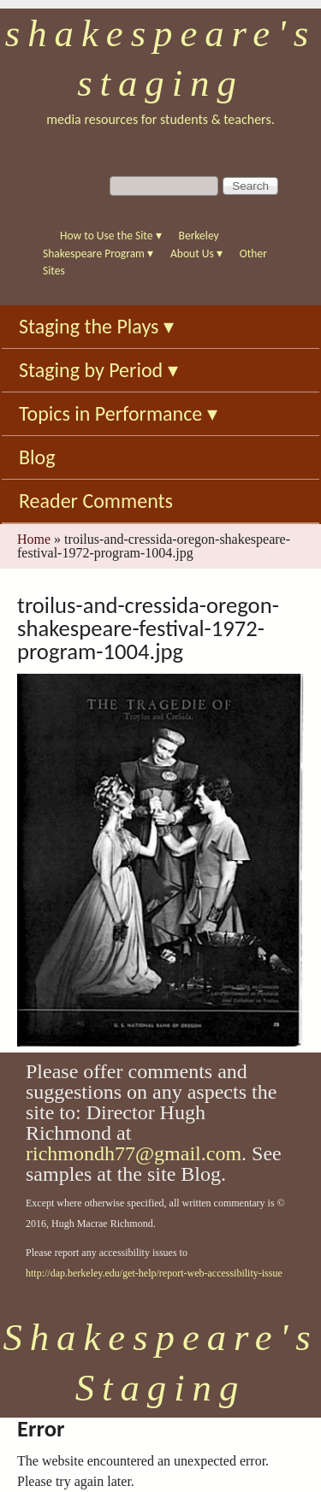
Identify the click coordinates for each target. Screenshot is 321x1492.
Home (34, 539)
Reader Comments (96, 500)
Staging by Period (98, 369)
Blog (37, 457)
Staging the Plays (96, 326)
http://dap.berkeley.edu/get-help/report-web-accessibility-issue (154, 1273)
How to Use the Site (111, 235)
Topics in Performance (118, 413)
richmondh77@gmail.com (133, 1153)
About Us (196, 253)
